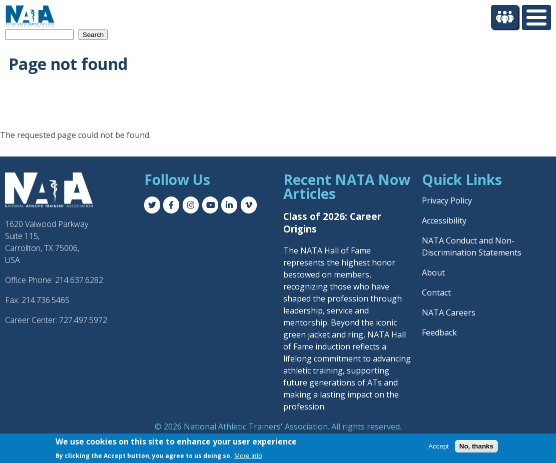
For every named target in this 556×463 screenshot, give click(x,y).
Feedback (439, 332)
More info (248, 456)
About (433, 272)
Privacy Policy (447, 200)
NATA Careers (448, 312)
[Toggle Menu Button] (536, 17)
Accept (438, 446)
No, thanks (476, 446)
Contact (436, 292)
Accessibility (444, 220)
